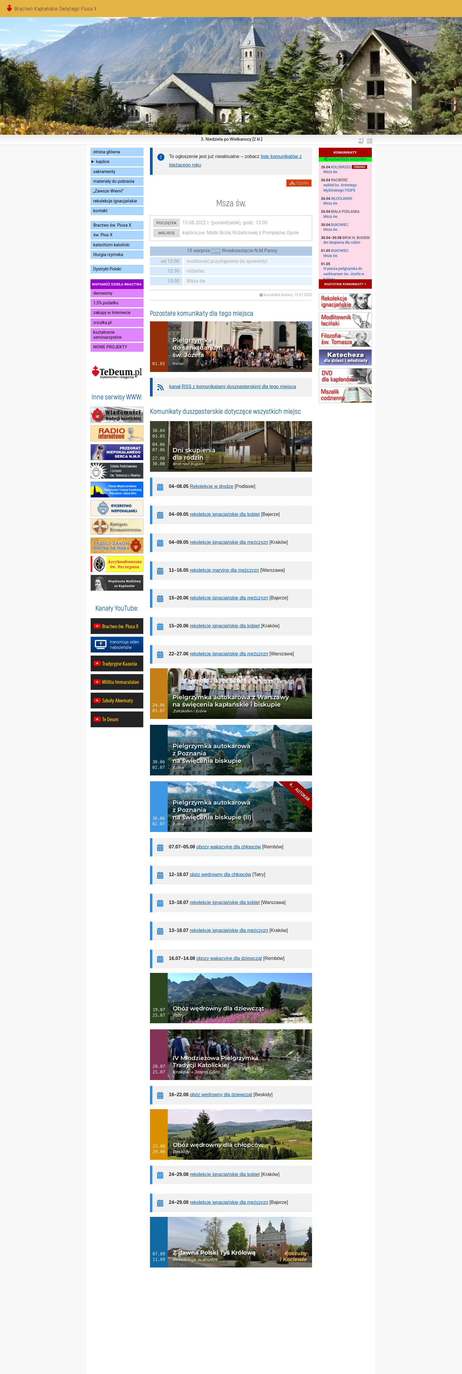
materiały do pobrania (113, 181)
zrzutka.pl (102, 322)
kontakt (100, 210)
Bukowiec (340, 225)
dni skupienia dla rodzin (342, 242)
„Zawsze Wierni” (108, 191)
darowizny (103, 293)
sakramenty (104, 171)
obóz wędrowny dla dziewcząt (221, 1094)
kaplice (102, 161)
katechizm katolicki (111, 244)
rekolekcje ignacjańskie (115, 201)
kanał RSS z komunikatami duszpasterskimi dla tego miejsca (232, 386)
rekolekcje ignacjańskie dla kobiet (225, 514)
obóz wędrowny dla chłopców (220, 874)
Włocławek (341, 199)
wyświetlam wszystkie (345, 159)
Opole (298, 183)
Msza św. (331, 172)
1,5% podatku (105, 302)
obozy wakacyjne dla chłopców (228, 846)
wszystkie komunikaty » (345, 284)
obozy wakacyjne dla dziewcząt (229, 958)
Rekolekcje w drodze (211, 486)
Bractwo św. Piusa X (112, 225)
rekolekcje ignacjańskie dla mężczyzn (229, 542)
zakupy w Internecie (112, 312)
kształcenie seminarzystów (107, 335)
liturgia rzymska (108, 254)
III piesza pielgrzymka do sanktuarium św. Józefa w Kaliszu (344, 274)
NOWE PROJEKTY (110, 347)
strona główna (106, 151)
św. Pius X (103, 234)
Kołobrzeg (341, 167)
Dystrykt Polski (107, 269)
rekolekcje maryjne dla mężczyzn (224, 570)
